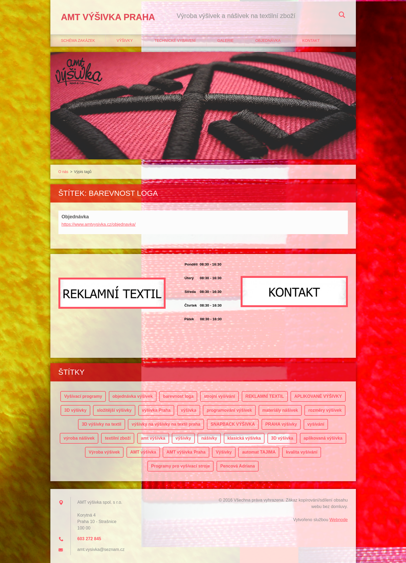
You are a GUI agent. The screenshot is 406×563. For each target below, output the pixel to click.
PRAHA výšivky (281, 424)
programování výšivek (229, 410)
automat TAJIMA (258, 452)
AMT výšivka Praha (186, 452)
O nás (63, 172)
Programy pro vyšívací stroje (180, 466)
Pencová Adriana (237, 466)
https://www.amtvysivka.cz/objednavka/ (99, 224)
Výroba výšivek (104, 452)
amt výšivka (153, 438)
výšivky (183, 438)
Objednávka (268, 40)
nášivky (209, 438)
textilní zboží (118, 438)
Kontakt (311, 40)
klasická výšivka (244, 438)
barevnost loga (178, 396)
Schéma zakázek (78, 40)
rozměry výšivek (325, 410)
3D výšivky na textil (101, 424)
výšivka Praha (156, 410)
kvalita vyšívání (301, 452)
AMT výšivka (143, 452)
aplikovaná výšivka (323, 438)
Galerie (225, 40)
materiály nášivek (280, 410)
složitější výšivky (114, 410)
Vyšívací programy (83, 396)
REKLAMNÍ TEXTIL (264, 396)
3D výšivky (75, 410)
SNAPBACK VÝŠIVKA (233, 424)
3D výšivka (282, 438)
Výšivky (125, 40)
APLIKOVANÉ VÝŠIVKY (318, 396)
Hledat (342, 15)
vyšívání (315, 424)
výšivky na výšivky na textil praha (166, 424)
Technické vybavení (175, 40)
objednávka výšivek (133, 396)
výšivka (188, 410)
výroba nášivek (79, 438)
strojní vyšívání (219, 396)
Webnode (338, 519)
